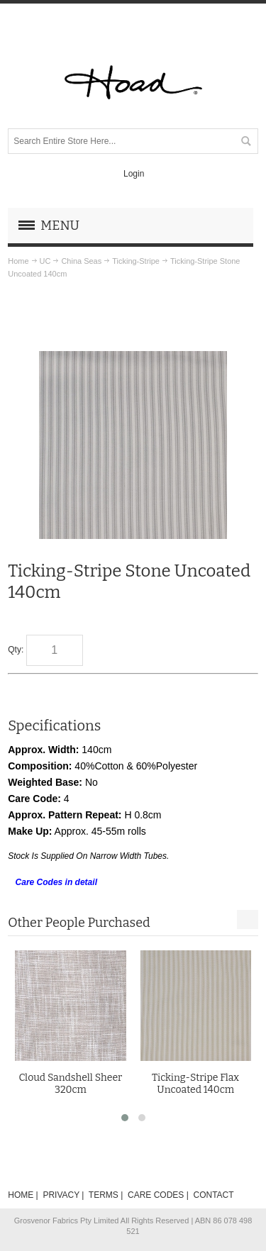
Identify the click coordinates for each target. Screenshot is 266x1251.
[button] (124, 1118)
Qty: (15, 650)
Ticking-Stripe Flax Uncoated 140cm (195, 1084)
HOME (20, 1195)
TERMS (103, 1195)
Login (133, 174)
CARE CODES (156, 1195)
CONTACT (213, 1195)
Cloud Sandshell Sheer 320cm (70, 1084)
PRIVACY (61, 1195)
